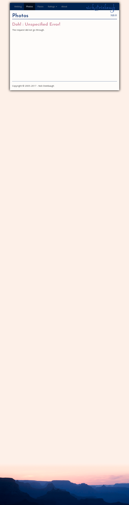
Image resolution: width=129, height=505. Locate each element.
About (64, 6)
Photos (29, 6)
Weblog (18, 6)
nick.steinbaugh (100, 7)
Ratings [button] (52, 6)
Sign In (114, 15)
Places (40, 6)
